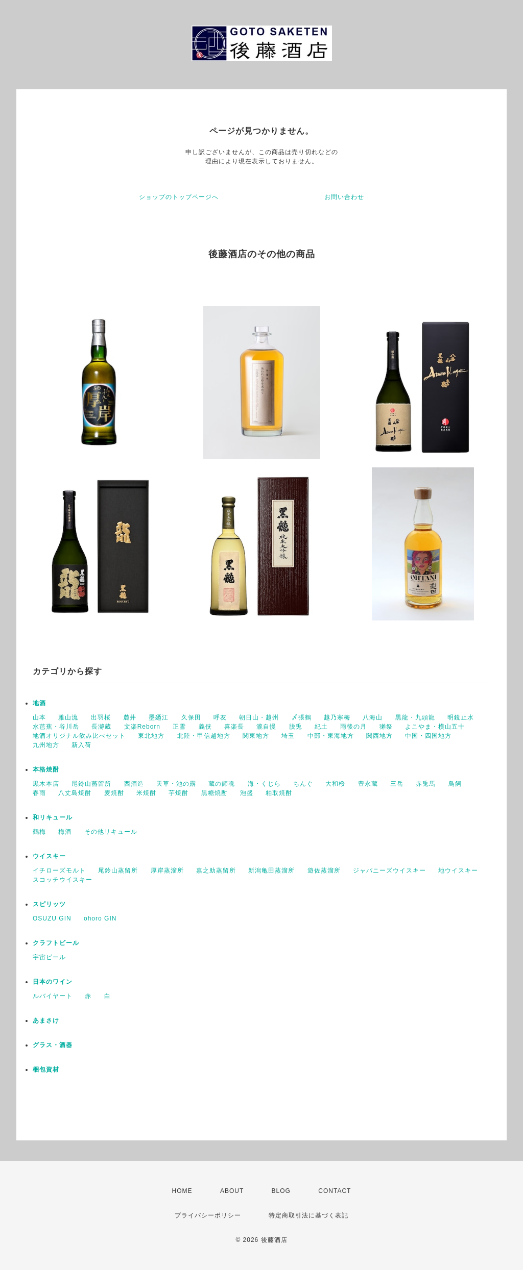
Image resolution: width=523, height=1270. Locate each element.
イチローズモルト (59, 870)
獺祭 (386, 726)
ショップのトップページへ (179, 197)
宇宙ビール (49, 957)
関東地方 (256, 735)
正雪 (179, 726)
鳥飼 (455, 783)
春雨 (39, 792)
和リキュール (53, 817)
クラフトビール (56, 943)
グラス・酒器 (53, 1045)
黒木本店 (46, 783)
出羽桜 (101, 717)
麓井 (129, 717)
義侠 (205, 726)
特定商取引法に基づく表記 (308, 1215)
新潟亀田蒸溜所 (271, 870)
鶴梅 (39, 831)
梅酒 (65, 831)
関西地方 (379, 735)
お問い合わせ (344, 197)
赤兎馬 (426, 783)
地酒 (39, 703)
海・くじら (264, 783)
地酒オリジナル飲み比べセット (79, 735)
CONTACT (334, 1190)
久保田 (191, 717)
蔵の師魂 (221, 783)
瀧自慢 (266, 726)
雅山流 (68, 717)
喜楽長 (234, 726)
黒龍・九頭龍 (415, 717)
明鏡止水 (460, 717)
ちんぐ (303, 783)
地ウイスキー (458, 870)
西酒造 (134, 783)
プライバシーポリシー (208, 1215)
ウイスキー (49, 856)
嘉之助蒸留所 (216, 870)
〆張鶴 (302, 717)
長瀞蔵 (101, 726)
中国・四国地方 (428, 735)
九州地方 (46, 745)
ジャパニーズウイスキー (389, 870)
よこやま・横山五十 (435, 726)
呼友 (220, 717)
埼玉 (288, 735)
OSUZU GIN (52, 918)
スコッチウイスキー (62, 879)
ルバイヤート (53, 996)
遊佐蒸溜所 (324, 870)
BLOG (281, 1190)
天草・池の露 (176, 783)
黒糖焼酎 (214, 792)
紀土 (321, 726)
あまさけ (46, 1020)
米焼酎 (146, 792)
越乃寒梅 (337, 717)
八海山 (373, 717)
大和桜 (335, 783)
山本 (39, 717)
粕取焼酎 (279, 792)
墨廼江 (159, 717)
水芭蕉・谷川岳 (56, 726)
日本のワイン (53, 981)
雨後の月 (353, 726)
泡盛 (246, 792)
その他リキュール (110, 831)
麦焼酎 (114, 792)
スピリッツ (49, 904)
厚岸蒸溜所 (167, 870)
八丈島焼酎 (74, 792)
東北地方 (151, 735)
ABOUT (232, 1190)
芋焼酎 (178, 792)
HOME (182, 1190)
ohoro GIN (100, 918)
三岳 (396, 783)
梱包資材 (46, 1069)
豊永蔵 (368, 783)
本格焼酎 (46, 769)
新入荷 (81, 745)
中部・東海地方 (330, 735)
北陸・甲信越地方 (203, 735)
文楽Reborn (142, 726)
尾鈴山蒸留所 (91, 783)
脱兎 (295, 726)
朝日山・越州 (259, 717)
